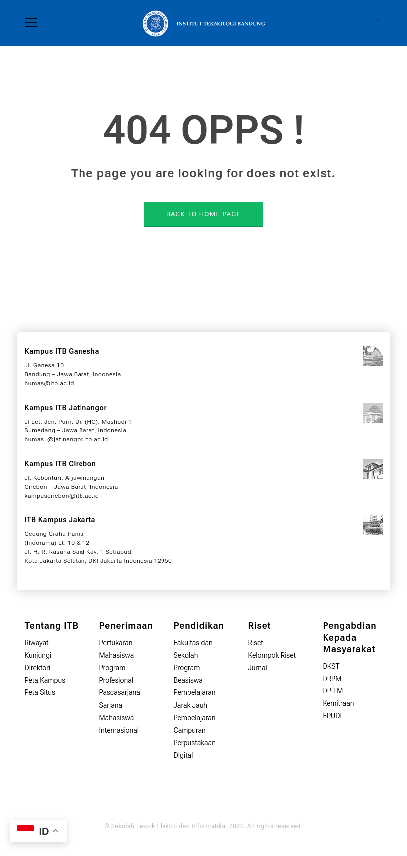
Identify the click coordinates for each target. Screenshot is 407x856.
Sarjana (111, 705)
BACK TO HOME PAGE (203, 214)
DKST (331, 666)
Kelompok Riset (272, 655)
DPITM (333, 691)
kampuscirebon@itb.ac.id (62, 495)
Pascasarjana (119, 692)
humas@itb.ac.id (49, 383)
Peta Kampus (45, 680)
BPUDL (333, 716)
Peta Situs (40, 692)
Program (187, 668)
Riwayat (37, 643)
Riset (255, 643)
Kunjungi (38, 655)
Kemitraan (338, 703)
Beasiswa (188, 680)
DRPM (332, 679)
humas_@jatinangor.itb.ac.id (66, 439)
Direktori (38, 668)
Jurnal (257, 668)
